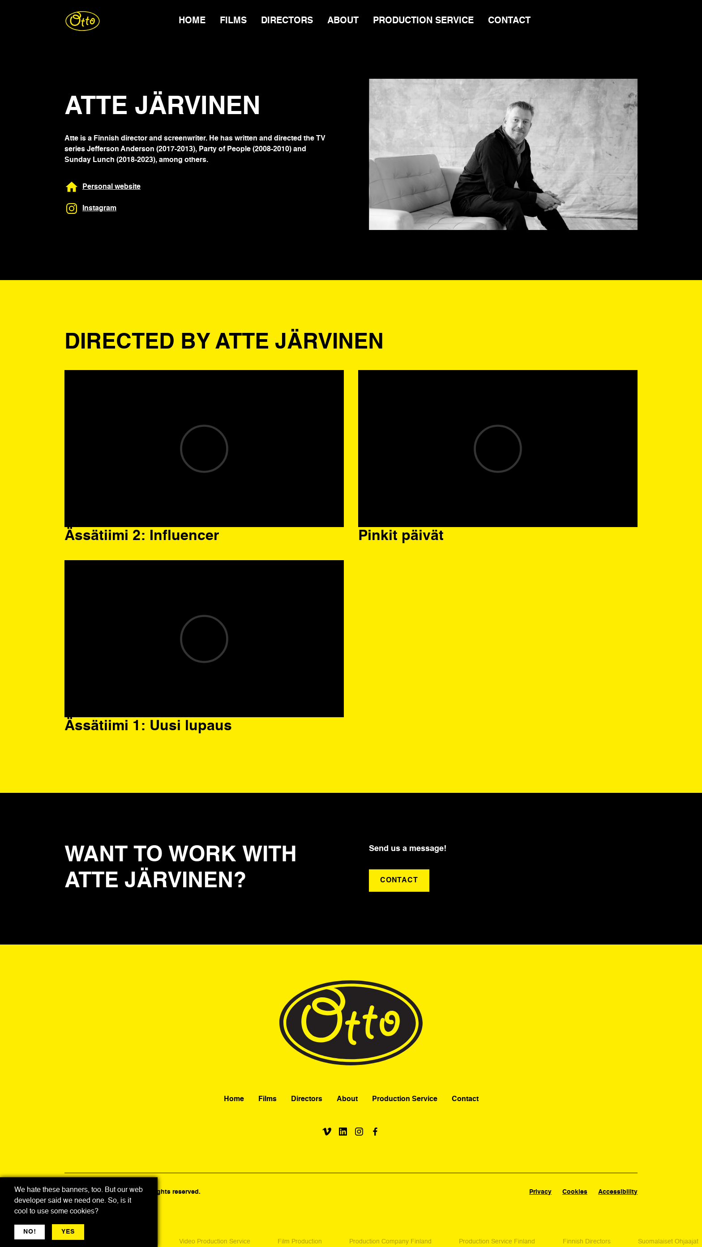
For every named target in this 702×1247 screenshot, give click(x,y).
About (347, 1099)
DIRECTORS (287, 21)
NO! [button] (29, 1232)
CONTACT (509, 21)
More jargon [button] (110, 1231)
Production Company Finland (390, 1241)
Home (234, 1099)
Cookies (574, 1192)
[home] (82, 21)
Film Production (300, 1241)
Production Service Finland (497, 1241)
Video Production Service (214, 1241)
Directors (306, 1099)
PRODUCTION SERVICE (423, 21)
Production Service (404, 1099)
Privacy (540, 1192)
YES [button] (67, 1232)
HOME (192, 21)
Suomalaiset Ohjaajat (668, 1241)
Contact (465, 1099)
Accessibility (618, 1192)
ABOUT (343, 21)
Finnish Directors (587, 1241)
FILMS (233, 21)
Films (267, 1099)
